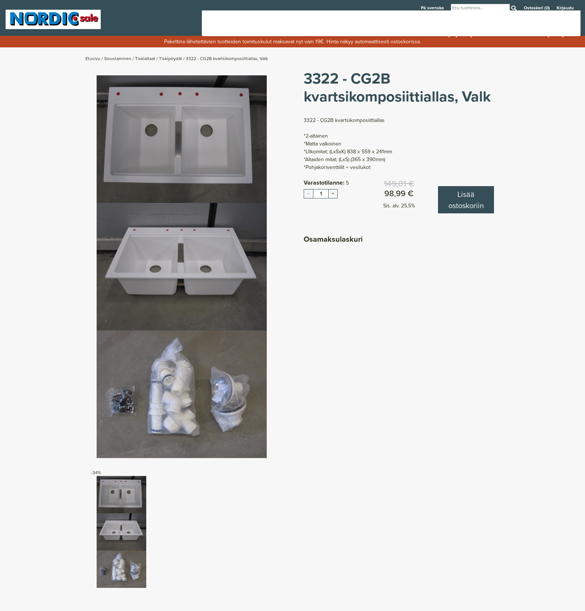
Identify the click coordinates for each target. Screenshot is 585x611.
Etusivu (93, 58)
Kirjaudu (565, 7)
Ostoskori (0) (537, 7)
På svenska (433, 7)
